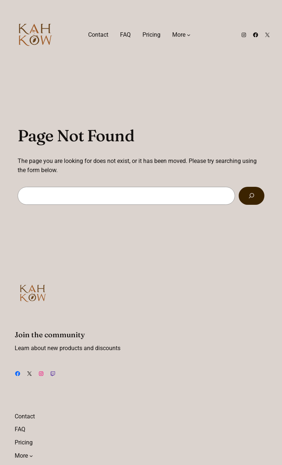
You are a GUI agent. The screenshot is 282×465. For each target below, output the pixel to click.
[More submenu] (189, 35)
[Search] (251, 196)
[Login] (208, 35)
